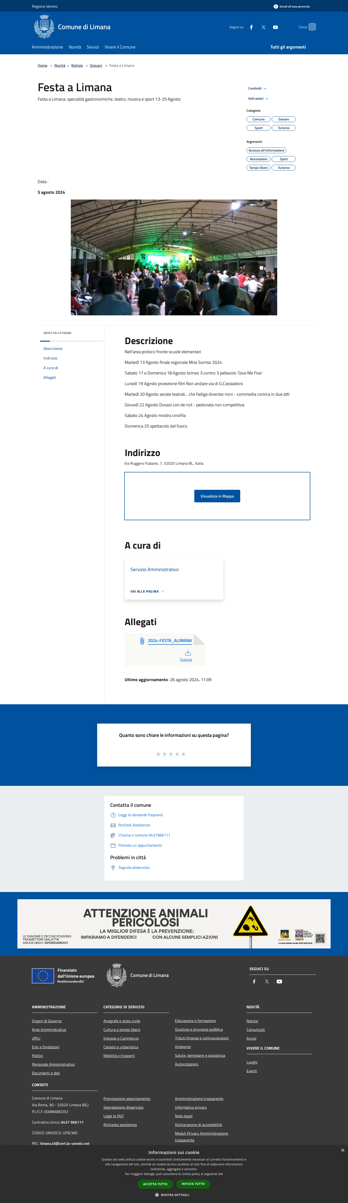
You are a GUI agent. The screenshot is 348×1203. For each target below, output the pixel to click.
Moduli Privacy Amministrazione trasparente (201, 1136)
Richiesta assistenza (120, 1124)
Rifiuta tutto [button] (193, 1184)
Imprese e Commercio (121, 1038)
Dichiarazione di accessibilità (198, 1124)
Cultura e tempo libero (121, 1029)
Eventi (251, 1071)
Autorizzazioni (186, 1064)
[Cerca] (310, 27)
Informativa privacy (191, 1107)
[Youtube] (267, 26)
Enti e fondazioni (45, 1047)
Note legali (184, 1116)
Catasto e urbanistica (120, 1047)
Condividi (258, 88)
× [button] (342, 1150)
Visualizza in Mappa (217, 496)
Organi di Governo (47, 1021)
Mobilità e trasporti (119, 1055)
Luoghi (252, 1062)
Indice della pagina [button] (57, 333)
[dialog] (174, 1174)
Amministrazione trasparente (199, 1098)
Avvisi (251, 1038)
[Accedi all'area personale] (291, 6)
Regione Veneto (45, 6)
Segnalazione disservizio (123, 1107)
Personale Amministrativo (53, 1064)
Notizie (77, 65)
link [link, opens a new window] (220, 1174)
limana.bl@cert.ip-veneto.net (65, 1143)
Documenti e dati (46, 1073)
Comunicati (255, 1029)
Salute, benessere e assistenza (200, 1055)
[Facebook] (243, 26)
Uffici (36, 1038)
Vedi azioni (259, 99)
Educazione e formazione (195, 1020)
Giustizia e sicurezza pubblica (199, 1029)
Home (42, 65)
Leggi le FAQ (113, 1116)
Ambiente (183, 1047)
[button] (174, 1194)
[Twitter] (255, 26)
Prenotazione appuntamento (126, 1098)
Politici (37, 1055)
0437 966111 (72, 1122)
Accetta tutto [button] (155, 1184)
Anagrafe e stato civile (121, 1021)
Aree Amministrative (49, 1029)
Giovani (96, 65)
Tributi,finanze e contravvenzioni (202, 1038)
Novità (59, 65)
